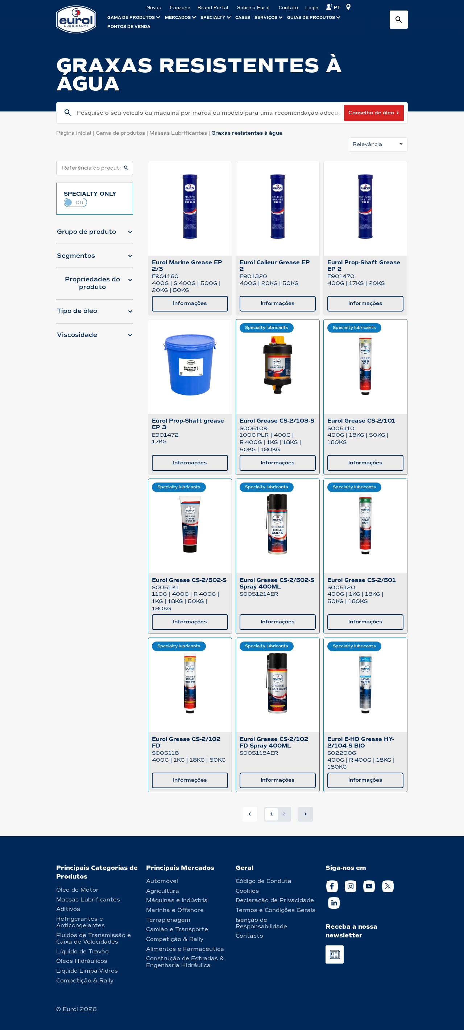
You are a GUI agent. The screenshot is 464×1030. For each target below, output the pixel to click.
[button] (94, 235)
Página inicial (76, 133)
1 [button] (271, 814)
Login (311, 7)
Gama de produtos (122, 133)
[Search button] (399, 20)
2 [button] (283, 814)
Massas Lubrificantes (180, 133)
